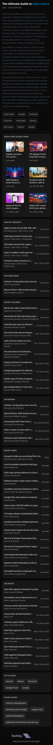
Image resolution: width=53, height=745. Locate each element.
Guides (31, 127)
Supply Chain (37, 709)
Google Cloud (12, 687)
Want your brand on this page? (26, 741)
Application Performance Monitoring (22, 722)
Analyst (21, 114)
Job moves (8, 127)
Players (21, 127)
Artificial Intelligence (15, 715)
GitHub (20, 681)
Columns (8, 120)
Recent (33, 120)
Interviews (21, 120)
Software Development (16, 703)
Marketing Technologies (16, 709)
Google (25, 687)
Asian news (9, 114)
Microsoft (32, 681)
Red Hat (9, 681)
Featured (33, 114)
